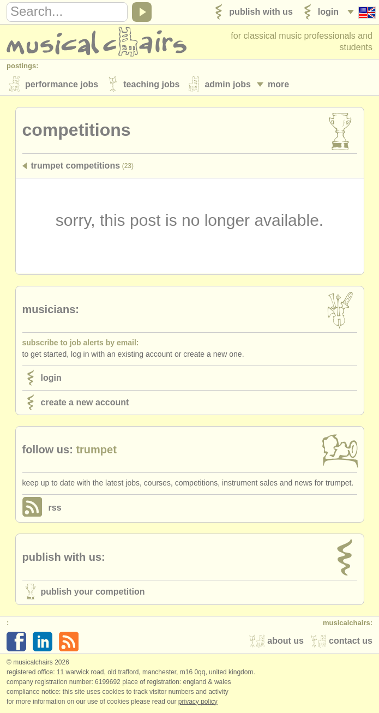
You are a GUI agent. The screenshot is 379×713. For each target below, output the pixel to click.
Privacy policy (198, 701)
